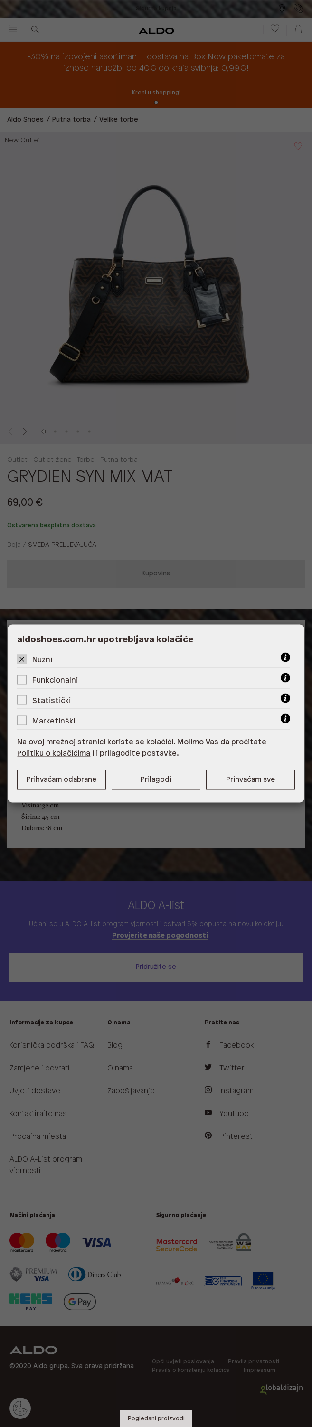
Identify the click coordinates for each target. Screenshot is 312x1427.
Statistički (51, 701)
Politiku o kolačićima (53, 754)
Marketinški (53, 721)
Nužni (42, 660)
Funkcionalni (55, 680)
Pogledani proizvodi (156, 1419)
